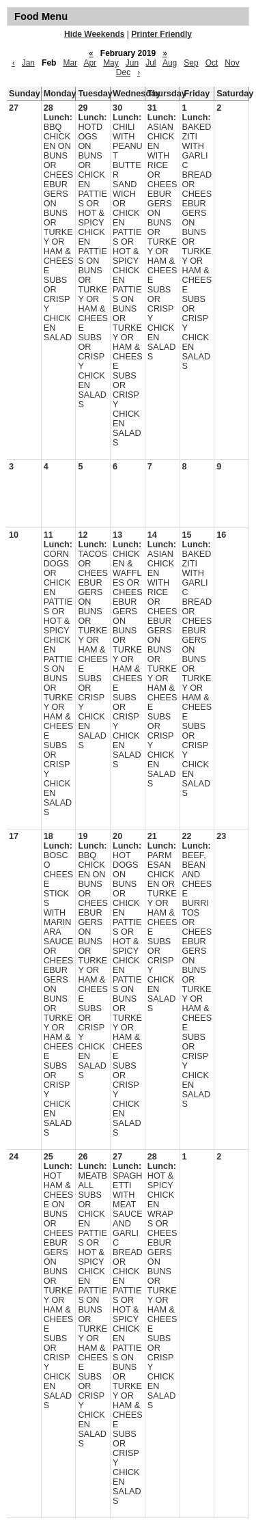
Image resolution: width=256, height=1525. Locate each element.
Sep (191, 63)
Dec (123, 72)
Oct (211, 63)
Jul (150, 63)
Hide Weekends (94, 34)
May (111, 63)
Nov (232, 63)
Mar (70, 63)
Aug (169, 63)
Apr (89, 63)
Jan (28, 63)
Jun (132, 63)
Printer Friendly (161, 34)
